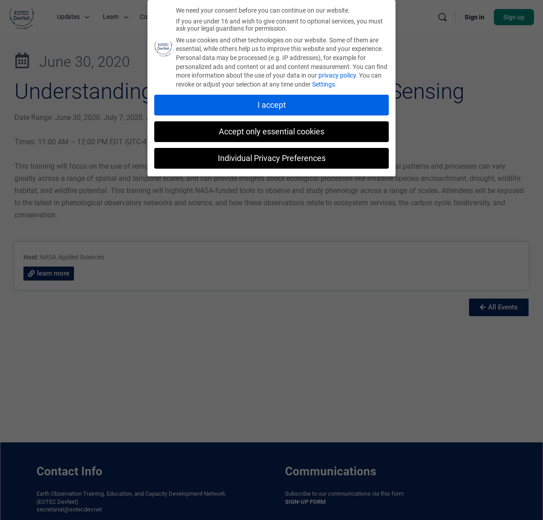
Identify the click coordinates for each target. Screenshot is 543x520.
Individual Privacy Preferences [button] (272, 156)
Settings (323, 83)
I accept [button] (272, 103)
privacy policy (337, 74)
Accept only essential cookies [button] (271, 130)
